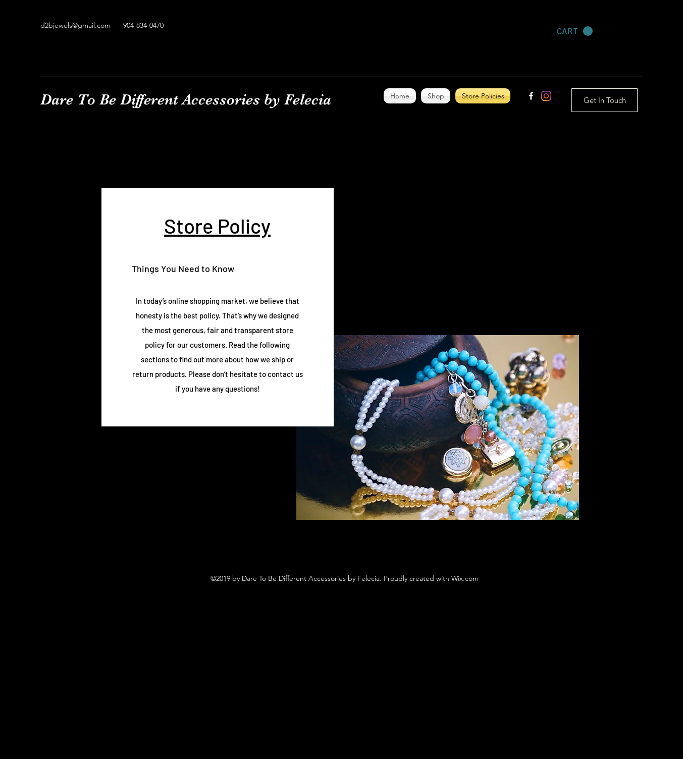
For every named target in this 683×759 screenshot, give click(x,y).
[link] (575, 31)
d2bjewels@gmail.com (75, 25)
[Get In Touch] (604, 100)
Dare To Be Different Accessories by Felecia (185, 99)
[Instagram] (546, 96)
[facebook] (531, 96)
